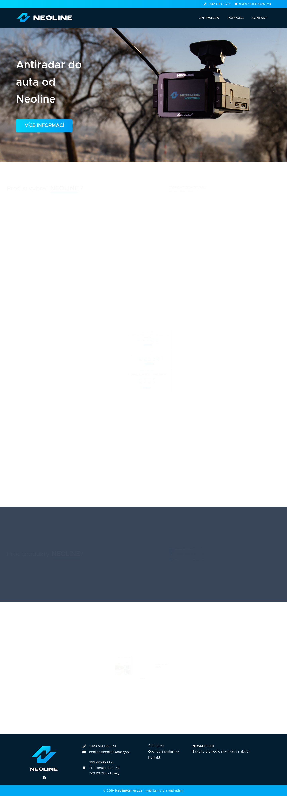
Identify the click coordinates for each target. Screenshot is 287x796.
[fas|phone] (85, 746)
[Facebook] (44, 778)
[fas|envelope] (85, 752)
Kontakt (154, 757)
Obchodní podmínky (163, 751)
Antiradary (156, 745)
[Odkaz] (46, 18)
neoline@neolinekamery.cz (109, 752)
